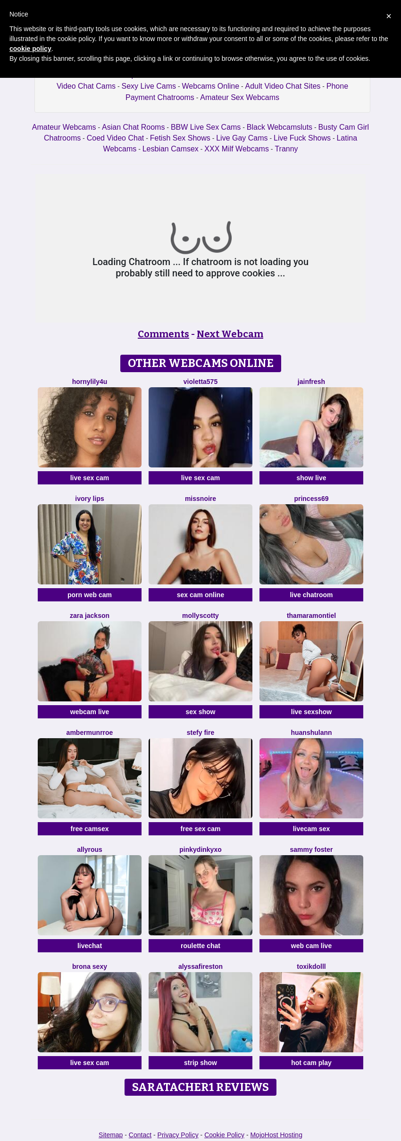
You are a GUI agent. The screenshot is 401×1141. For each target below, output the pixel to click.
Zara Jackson (89, 615)
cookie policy (30, 48)
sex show (200, 712)
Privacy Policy (178, 1135)
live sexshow (311, 712)
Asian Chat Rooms (133, 127)
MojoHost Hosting (276, 1135)
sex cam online (200, 595)
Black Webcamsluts (279, 127)
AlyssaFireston (200, 966)
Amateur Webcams (64, 127)
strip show (200, 1062)
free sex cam (201, 829)
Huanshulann (311, 732)
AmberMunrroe (90, 732)
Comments (163, 334)
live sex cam (89, 478)
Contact (140, 1135)
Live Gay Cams (241, 138)
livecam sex (311, 829)
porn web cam (89, 595)
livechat (89, 945)
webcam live (89, 712)
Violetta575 (200, 381)
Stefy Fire (200, 732)
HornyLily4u (90, 381)
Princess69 (311, 498)
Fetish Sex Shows (180, 138)
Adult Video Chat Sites (283, 86)
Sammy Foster (311, 849)
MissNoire (200, 498)
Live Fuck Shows (302, 138)
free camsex (90, 829)
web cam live (311, 945)
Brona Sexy (89, 966)
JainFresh (311, 381)
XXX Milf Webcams (236, 149)
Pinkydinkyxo (200, 849)
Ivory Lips (89, 498)
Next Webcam (230, 334)
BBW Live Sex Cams (206, 127)
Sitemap (111, 1135)
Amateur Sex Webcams (239, 97)
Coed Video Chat (115, 138)
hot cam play (311, 1062)
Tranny (286, 149)
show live (311, 478)
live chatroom (311, 595)
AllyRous (89, 849)
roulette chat (200, 945)
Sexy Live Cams (149, 86)
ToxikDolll (311, 966)
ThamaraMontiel (311, 615)
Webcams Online (211, 86)
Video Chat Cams (86, 86)
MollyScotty (200, 615)
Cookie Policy (224, 1135)
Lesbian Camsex (170, 149)
